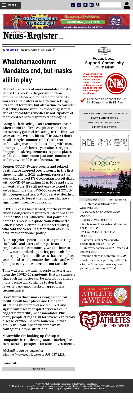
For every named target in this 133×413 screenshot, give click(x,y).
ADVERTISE (98, 113)
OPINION (107, 122)
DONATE (122, 113)
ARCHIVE (116, 122)
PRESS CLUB (111, 113)
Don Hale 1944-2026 (92, 219)
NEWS (89, 122)
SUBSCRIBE (86, 113)
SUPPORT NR (97, 127)
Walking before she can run (97, 256)
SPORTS (97, 122)
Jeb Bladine (12, 49)
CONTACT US (110, 127)
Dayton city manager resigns (98, 260)
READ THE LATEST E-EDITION (103, 118)
